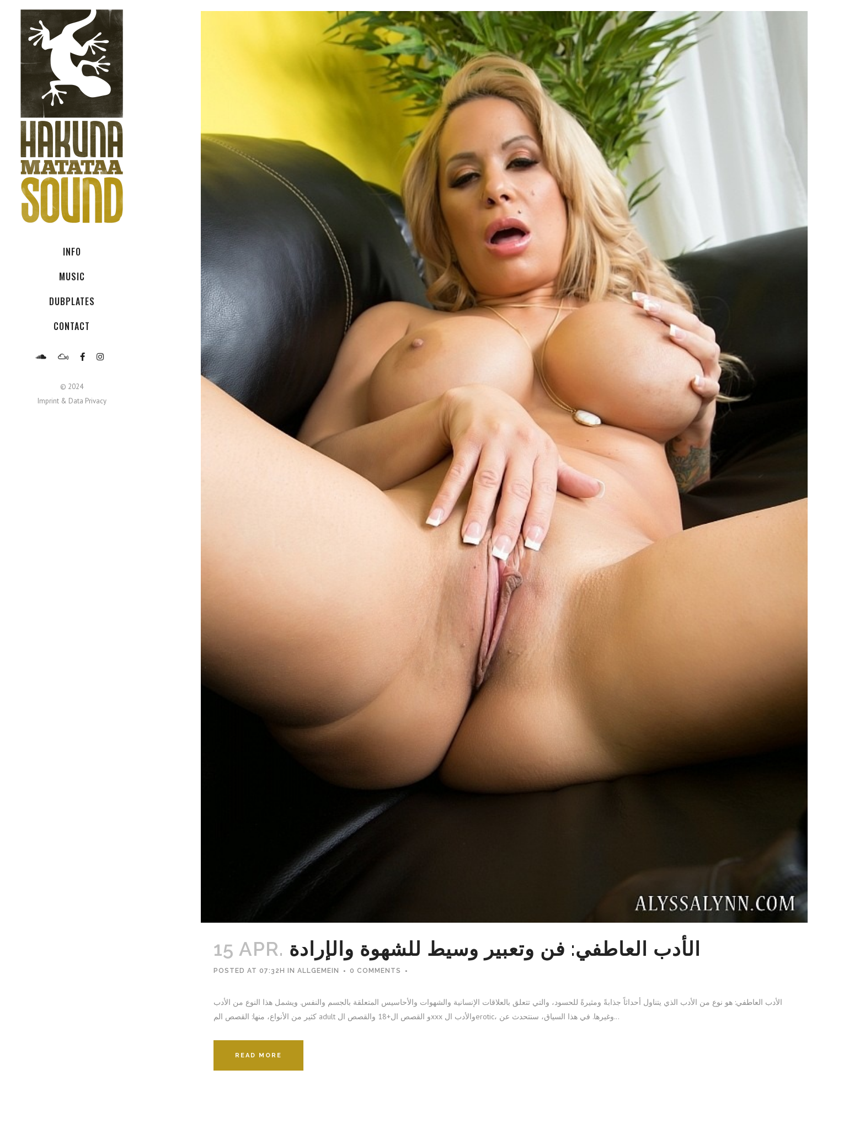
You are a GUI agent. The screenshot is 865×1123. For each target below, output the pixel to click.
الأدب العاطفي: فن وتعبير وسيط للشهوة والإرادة (495, 949)
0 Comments (375, 971)
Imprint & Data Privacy (72, 401)
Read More (258, 1055)
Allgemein (318, 971)
